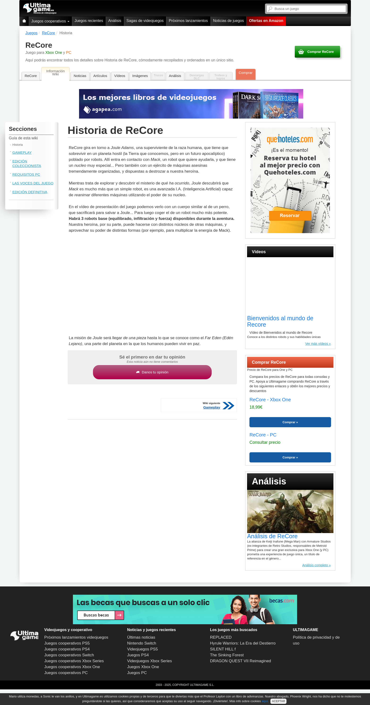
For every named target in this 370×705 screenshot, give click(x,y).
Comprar (245, 73)
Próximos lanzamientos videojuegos (76, 637)
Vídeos (119, 76)
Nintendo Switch (141, 643)
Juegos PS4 (138, 655)
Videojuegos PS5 (142, 649)
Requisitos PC (26, 174)
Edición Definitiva (30, 192)
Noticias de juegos (228, 21)
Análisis (114, 21)
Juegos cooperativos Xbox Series (74, 661)
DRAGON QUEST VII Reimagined (240, 661)
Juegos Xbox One (143, 667)
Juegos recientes (89, 21)
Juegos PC (137, 673)
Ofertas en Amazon (266, 21)
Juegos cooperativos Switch (69, 655)
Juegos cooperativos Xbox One (72, 667)
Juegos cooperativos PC (66, 673)
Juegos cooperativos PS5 (67, 643)
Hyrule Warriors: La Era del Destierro (243, 643)
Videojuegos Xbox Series (149, 661)
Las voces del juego (33, 183)
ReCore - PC (262, 434)
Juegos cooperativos (50, 21)
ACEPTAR (278, 701)
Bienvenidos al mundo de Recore (280, 321)
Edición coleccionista (27, 163)
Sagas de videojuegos (145, 21)
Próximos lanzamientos (188, 21)
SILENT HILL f (223, 649)
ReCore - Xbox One (270, 399)
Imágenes (140, 76)
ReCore (31, 76)
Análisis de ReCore (272, 536)
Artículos (100, 76)
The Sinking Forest (227, 655)
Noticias (80, 76)
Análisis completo (315, 565)
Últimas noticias (141, 637)
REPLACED (221, 637)
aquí (265, 701)
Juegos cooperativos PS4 (67, 649)
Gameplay (22, 152)
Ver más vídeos (316, 344)
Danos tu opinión (152, 372)
